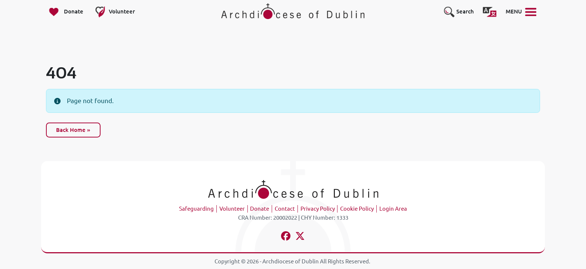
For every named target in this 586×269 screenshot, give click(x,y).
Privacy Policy (317, 208)
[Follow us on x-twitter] (300, 237)
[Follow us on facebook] (286, 237)
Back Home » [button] (73, 130)
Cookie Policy (357, 208)
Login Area (393, 208)
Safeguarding (196, 208)
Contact (285, 208)
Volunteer (232, 208)
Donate (259, 208)
